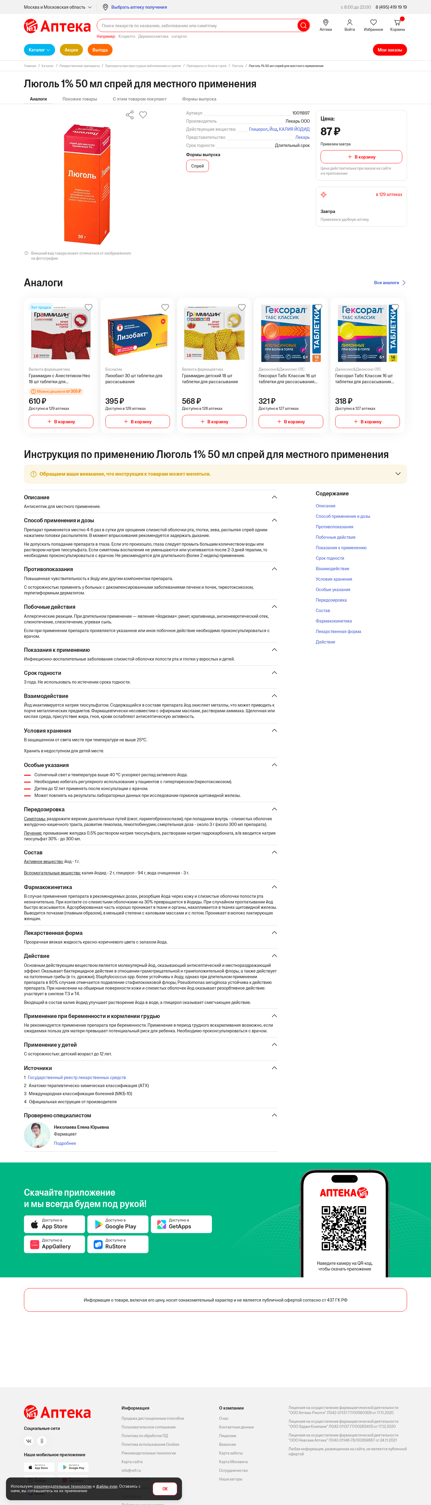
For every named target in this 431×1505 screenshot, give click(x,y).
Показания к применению (341, 547)
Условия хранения (334, 579)
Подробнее (65, 1147)
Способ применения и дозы (343, 516)
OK (165, 1489)
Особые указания (333, 589)
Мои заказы (390, 50)
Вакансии (227, 1444)
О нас (224, 1418)
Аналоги (38, 99)
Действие (325, 642)
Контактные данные (236, 1427)
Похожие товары (80, 99)
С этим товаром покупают (140, 99)
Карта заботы (231, 1453)
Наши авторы (230, 1479)
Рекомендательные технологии (149, 1453)
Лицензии (227, 1435)
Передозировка (331, 600)
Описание (326, 506)
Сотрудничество (233, 1470)
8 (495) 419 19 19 (391, 7)
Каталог (37, 50)
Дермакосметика (153, 36)
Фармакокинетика (334, 621)
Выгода (100, 50)
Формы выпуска (199, 99)
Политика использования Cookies (150, 1444)
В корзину (365, 157)
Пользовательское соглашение (149, 1427)
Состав (323, 610)
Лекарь (302, 137)
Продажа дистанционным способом (153, 1418)
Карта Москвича (233, 1461)
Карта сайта (132, 1461)
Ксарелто (127, 36)
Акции (71, 50)
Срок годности (330, 558)
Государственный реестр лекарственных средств (77, 1081)
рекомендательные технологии (63, 1486)
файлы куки (106, 1486)
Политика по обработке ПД (145, 1435)
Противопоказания (334, 526)
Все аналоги (386, 282)
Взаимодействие (332, 568)
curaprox (179, 36)
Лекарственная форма (338, 631)
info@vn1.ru (131, 1470)
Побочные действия (336, 537)
